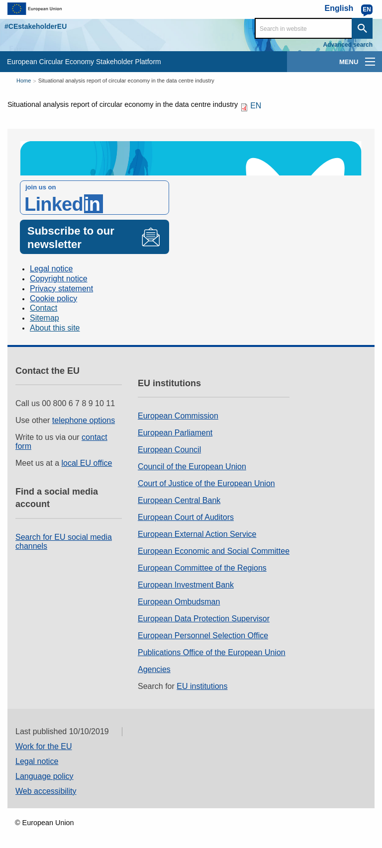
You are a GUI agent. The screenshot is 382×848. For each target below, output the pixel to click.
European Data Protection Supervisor (204, 618)
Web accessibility (45, 791)
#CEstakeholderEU (35, 26)
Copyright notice (59, 278)
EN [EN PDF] (255, 105)
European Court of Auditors (186, 517)
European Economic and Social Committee (213, 551)
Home (23, 81)
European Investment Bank (186, 585)
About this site (55, 328)
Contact (43, 308)
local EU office (87, 463)
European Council (169, 449)
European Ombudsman (179, 601)
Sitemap (44, 318)
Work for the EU (43, 746)
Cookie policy (53, 298)
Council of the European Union (192, 466)
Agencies (154, 669)
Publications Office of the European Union (212, 652)
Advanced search (348, 44)
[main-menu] (370, 62)
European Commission (178, 416)
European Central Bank (179, 500)
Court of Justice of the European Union (206, 483)
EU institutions (202, 686)
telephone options (83, 420)
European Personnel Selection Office (203, 635)
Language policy (44, 776)
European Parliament (175, 432)
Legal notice (51, 268)
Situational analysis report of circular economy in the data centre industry (126, 81)
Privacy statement (61, 288)
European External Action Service (197, 534)
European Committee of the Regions (202, 568)
